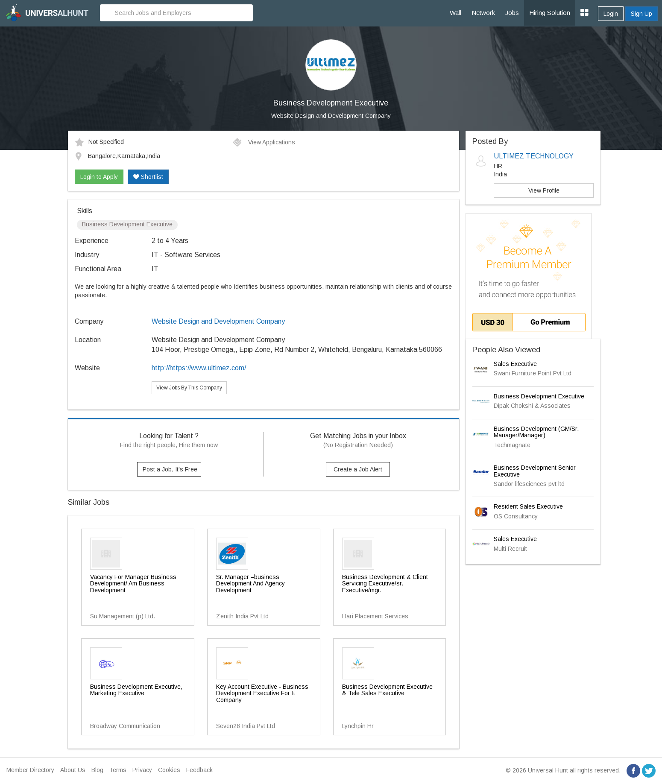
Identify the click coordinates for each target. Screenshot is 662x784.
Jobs (512, 12)
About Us (72, 769)
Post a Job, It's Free (170, 469)
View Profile (543, 190)
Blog (97, 769)
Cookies (169, 769)
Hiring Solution (549, 12)
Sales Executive (515, 363)
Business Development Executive (539, 396)
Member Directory (30, 769)
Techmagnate (512, 445)
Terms (117, 769)
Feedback (199, 769)
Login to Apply (99, 176)
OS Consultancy (516, 516)
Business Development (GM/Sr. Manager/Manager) (536, 432)
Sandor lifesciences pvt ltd (529, 483)
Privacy (142, 769)
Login (610, 13)
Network (483, 12)
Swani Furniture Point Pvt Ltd (532, 373)
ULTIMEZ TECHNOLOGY (534, 156)
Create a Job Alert (358, 469)
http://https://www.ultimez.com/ (199, 368)
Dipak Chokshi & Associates (532, 405)
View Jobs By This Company (189, 388)
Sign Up (641, 13)
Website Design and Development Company (331, 115)
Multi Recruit (510, 548)
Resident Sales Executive (528, 506)
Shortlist (148, 176)
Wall (455, 12)
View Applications (263, 142)
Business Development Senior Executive (535, 470)
